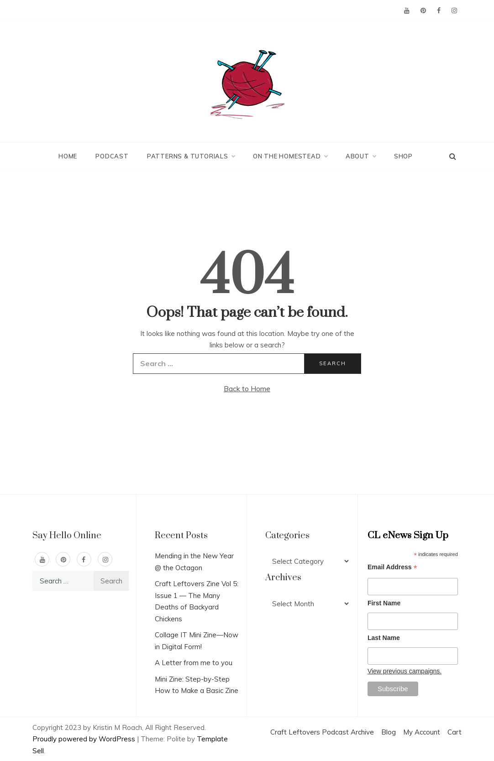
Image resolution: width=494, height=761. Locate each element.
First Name (384, 603)
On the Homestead (290, 156)
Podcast (112, 156)
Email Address (392, 568)
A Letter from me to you (193, 662)
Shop (403, 156)
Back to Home (247, 388)
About (361, 156)
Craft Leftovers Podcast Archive (322, 732)
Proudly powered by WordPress (84, 739)
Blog (388, 732)
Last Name (384, 637)
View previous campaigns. (404, 671)
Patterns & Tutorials (191, 156)
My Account (421, 732)
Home (67, 156)
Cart (454, 732)
